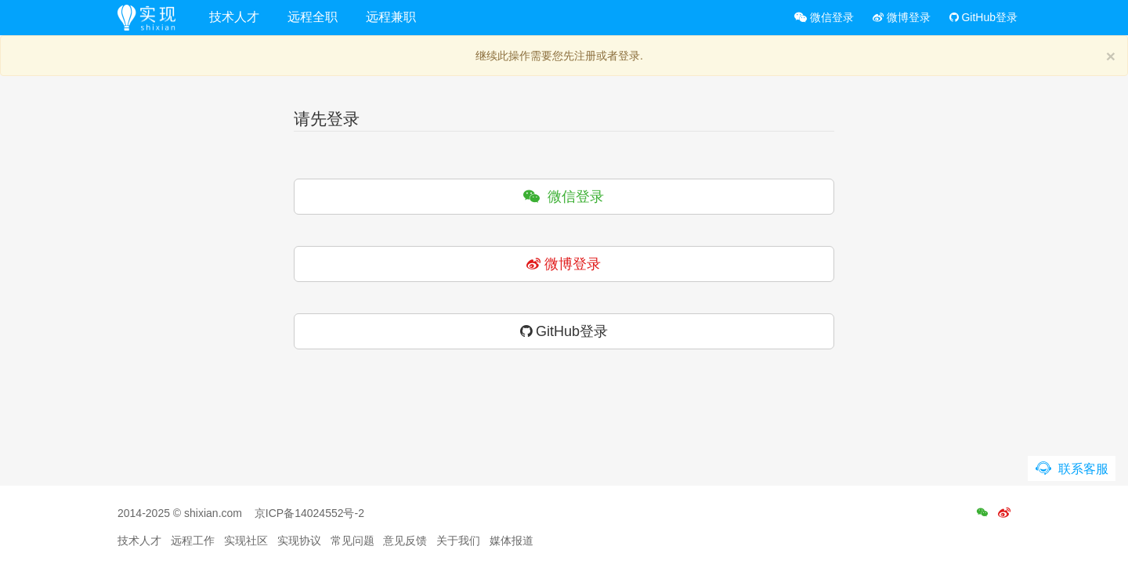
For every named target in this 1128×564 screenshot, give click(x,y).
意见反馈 (405, 540)
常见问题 (352, 540)
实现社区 (246, 540)
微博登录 (902, 17)
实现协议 (299, 540)
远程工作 (193, 540)
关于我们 (458, 540)
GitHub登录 (983, 17)
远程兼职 (391, 17)
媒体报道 (511, 540)
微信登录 (824, 17)
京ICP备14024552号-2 (309, 513)
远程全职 (312, 17)
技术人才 (234, 17)
